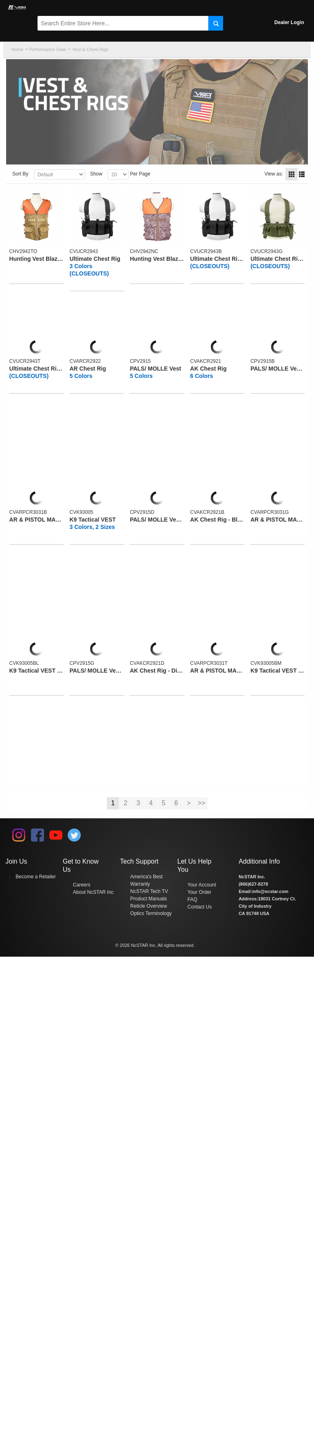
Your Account (202, 885)
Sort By (20, 174)
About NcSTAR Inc (93, 892)
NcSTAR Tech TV (149, 891)
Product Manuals (148, 899)
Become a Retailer (35, 877)
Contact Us (200, 907)
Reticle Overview (148, 906)
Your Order (199, 892)
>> (202, 803)
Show (96, 174)
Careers (82, 885)
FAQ (192, 899)
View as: (274, 174)
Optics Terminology (151, 913)
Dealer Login (289, 22)
